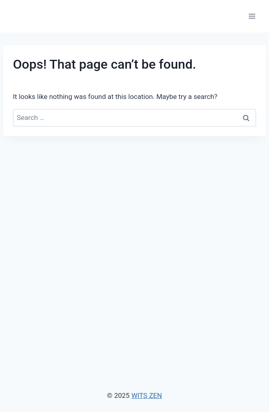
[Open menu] (251, 16)
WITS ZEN (146, 395)
